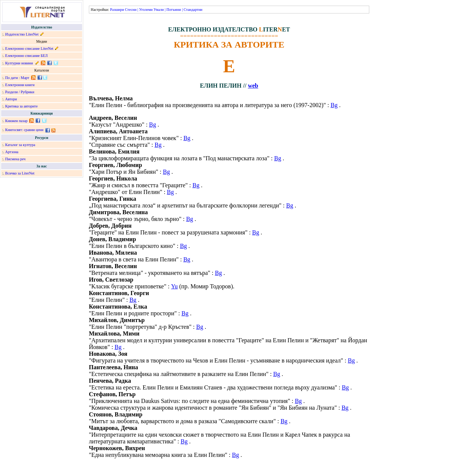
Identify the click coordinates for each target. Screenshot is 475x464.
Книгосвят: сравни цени (24, 130)
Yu (174, 286)
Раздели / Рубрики (19, 92)
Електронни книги (19, 85)
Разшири (117, 9)
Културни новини (19, 63)
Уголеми (146, 9)
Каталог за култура (20, 145)
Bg (334, 105)
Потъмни (173, 9)
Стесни (130, 9)
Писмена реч (15, 159)
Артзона (11, 152)
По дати (11, 78)
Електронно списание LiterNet (29, 48)
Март (25, 78)
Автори (11, 99)
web (253, 85)
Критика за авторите (21, 106)
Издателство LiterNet (22, 34)
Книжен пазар (16, 121)
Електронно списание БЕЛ (26, 56)
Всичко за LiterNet (19, 173)
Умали (159, 9)
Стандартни (193, 9)
